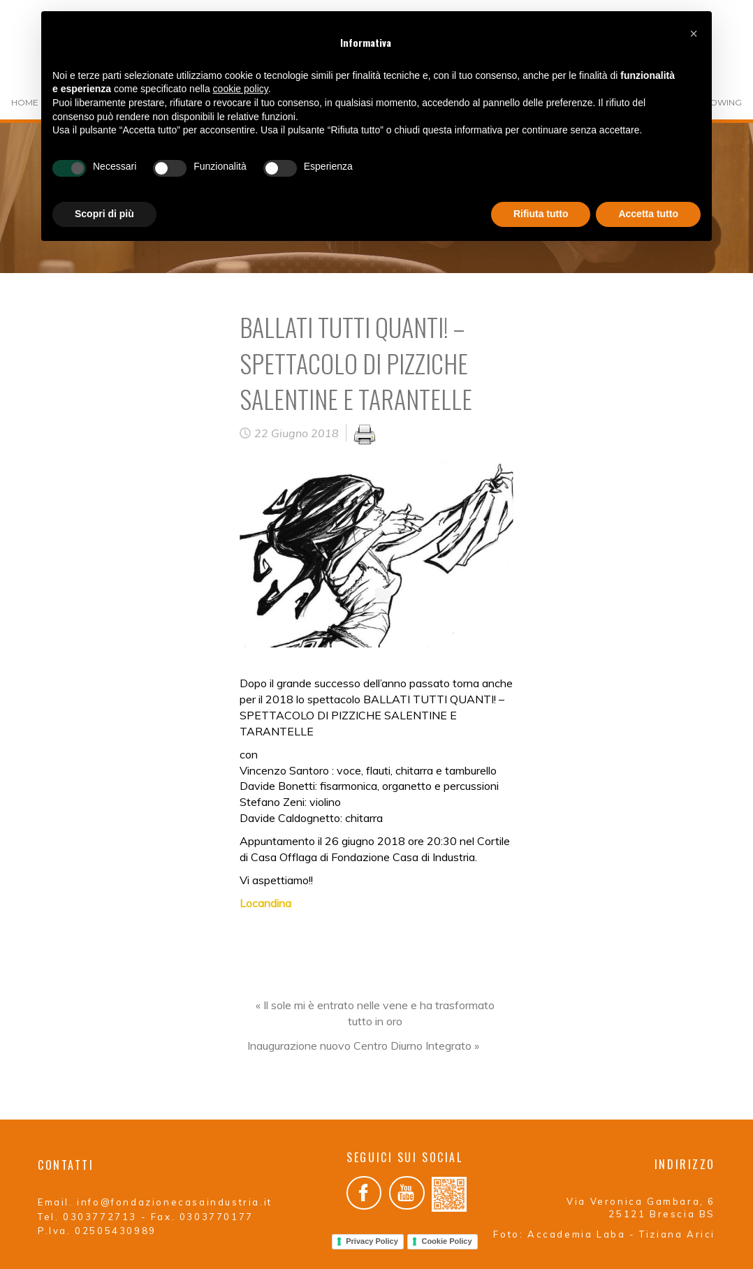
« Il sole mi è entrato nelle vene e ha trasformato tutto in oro (375, 1013)
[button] (693, 33)
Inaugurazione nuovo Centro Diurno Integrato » (363, 1045)
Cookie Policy (446, 1241)
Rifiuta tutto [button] (541, 213)
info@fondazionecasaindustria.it (174, 1202)
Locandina (265, 903)
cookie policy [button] (240, 88)
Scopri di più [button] (104, 213)
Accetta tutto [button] (648, 213)
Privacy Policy (372, 1241)
